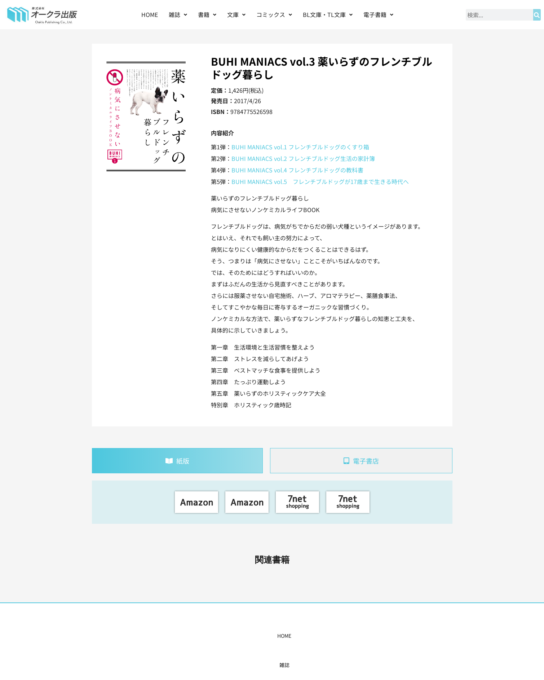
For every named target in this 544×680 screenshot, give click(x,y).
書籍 (207, 14)
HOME (149, 14)
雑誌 (178, 14)
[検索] (537, 15)
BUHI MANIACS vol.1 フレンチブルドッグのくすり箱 (300, 146)
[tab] (177, 460)
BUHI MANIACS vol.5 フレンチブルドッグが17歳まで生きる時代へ (320, 181)
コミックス (274, 14)
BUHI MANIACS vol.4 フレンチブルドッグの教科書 (297, 170)
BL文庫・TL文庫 (328, 14)
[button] (178, 14)
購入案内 (259, 635)
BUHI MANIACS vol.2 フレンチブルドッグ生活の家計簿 (303, 158)
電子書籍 (378, 14)
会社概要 (346, 635)
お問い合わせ (382, 635)
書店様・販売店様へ (303, 635)
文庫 (236, 14)
